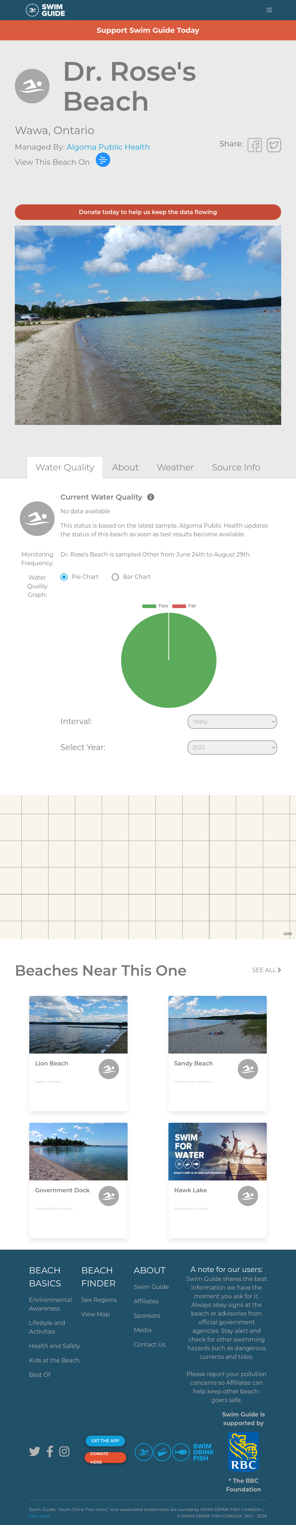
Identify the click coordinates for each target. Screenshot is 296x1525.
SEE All (266, 970)
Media (143, 1330)
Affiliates (146, 1301)
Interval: (76, 721)
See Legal (39, 1516)
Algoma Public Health (108, 146)
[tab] (65, 467)
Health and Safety (54, 1346)
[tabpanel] (148, 625)
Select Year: (82, 747)
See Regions (99, 1299)
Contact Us (150, 1344)
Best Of (39, 1374)
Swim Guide (151, 1287)
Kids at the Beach (54, 1360)
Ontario (73, 130)
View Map (95, 1314)
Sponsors (147, 1315)
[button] (269, 10)
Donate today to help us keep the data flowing (148, 212)
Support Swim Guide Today (147, 30)
